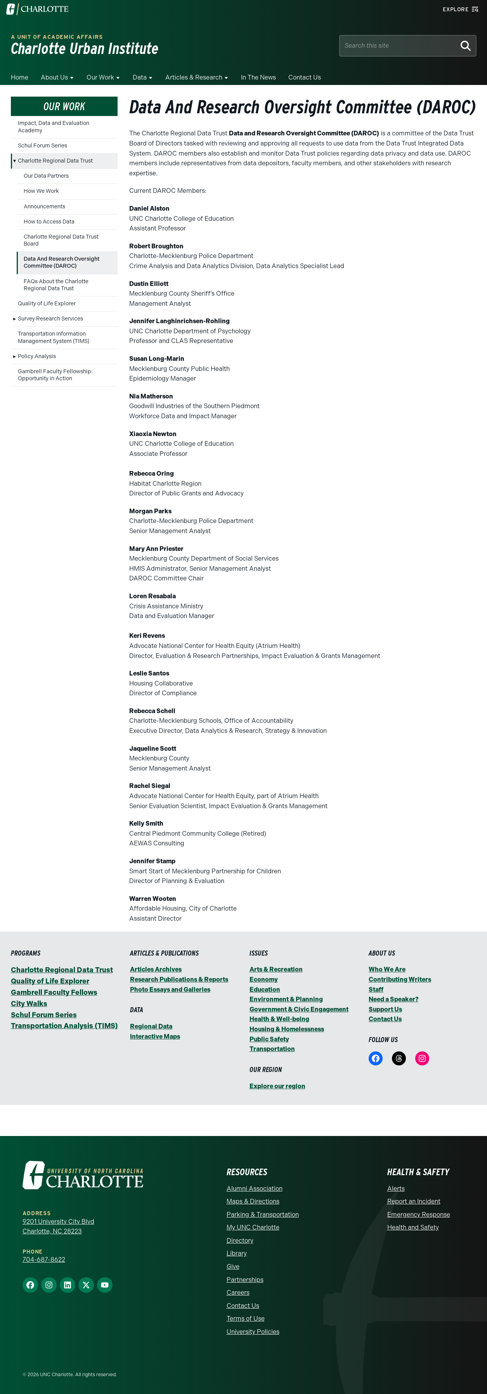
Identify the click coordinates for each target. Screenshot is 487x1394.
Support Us (385, 1009)
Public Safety (269, 1039)
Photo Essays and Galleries (170, 989)
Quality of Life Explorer (47, 303)
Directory (240, 1240)
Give (233, 1266)
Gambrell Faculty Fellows (54, 992)
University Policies (253, 1331)
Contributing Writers (400, 979)
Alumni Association (254, 1188)
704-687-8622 (44, 1259)
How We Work (41, 191)
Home (19, 77)
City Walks (29, 1003)
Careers (238, 1292)
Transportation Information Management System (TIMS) (53, 337)
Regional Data (151, 1026)
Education (265, 989)
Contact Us (304, 77)
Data (140, 77)
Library (237, 1253)
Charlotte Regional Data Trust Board (61, 240)
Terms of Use (246, 1318)
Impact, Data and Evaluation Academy (53, 126)
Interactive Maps (155, 1036)
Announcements (44, 206)
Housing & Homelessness (287, 1029)
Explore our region (277, 1086)
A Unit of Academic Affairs (57, 37)
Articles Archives (156, 969)
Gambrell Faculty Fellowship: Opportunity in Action (55, 375)
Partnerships (245, 1279)
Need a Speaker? (393, 999)
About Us (54, 77)
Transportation (272, 1049)
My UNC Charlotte (253, 1227)
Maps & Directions (253, 1201)
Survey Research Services (50, 318)
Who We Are (387, 969)
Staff (376, 989)
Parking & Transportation (263, 1214)
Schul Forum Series (42, 145)
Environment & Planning (286, 999)
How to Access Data (49, 221)
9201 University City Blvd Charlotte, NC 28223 (58, 1226)
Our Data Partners (46, 176)
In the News (258, 77)
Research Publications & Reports (179, 979)
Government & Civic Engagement (299, 1009)
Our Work (100, 77)
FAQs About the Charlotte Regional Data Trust (56, 285)
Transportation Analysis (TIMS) (64, 1026)
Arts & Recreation (276, 969)
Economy (264, 979)
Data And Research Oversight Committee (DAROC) (61, 262)
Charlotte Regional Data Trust (55, 161)
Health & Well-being (279, 1019)
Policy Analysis (37, 356)
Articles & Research (193, 77)
